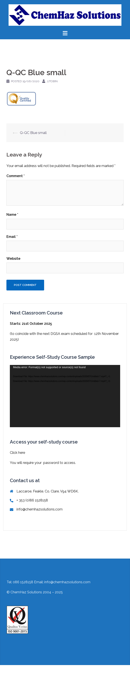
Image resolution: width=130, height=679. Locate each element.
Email (12, 237)
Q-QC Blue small (33, 133)
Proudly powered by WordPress (28, 672)
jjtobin (52, 81)
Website (13, 259)
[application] (65, 396)
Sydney (75, 672)
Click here (17, 453)
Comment (15, 176)
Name (12, 215)
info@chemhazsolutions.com (39, 509)
